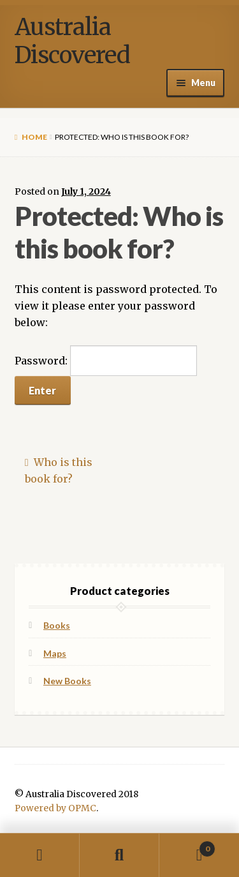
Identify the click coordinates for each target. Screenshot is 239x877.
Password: (106, 360)
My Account (40, 855)
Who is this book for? (58, 470)
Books (56, 625)
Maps (54, 653)
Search (119, 855)
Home (34, 137)
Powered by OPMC (55, 808)
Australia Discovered (72, 41)
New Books (67, 680)
